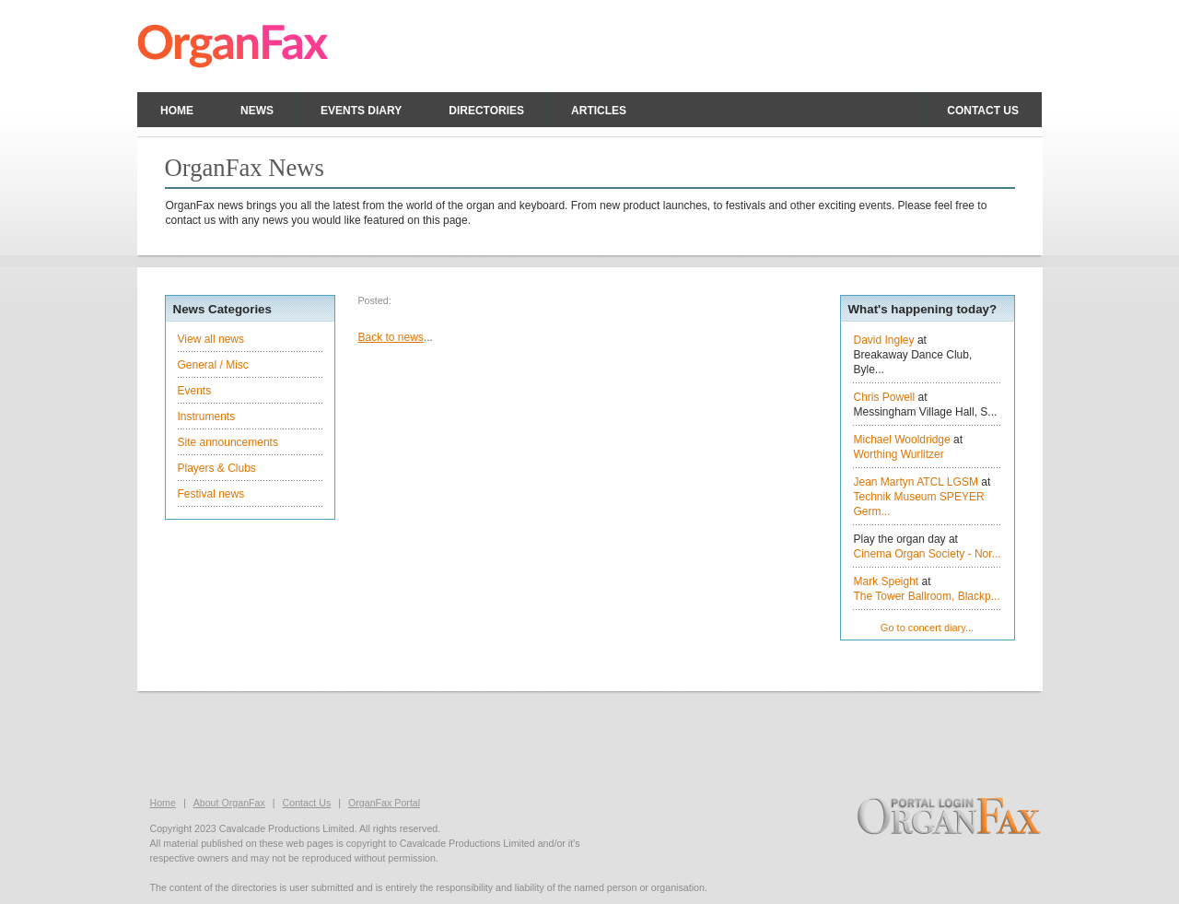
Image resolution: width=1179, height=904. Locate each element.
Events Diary (361, 110)
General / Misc (213, 364)
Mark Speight (886, 581)
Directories (486, 110)
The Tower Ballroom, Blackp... (927, 596)
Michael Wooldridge (902, 439)
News (257, 110)
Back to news (391, 337)
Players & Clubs (217, 468)
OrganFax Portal (384, 802)
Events (195, 390)
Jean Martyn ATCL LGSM (916, 481)
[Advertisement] (589, 741)
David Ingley (884, 340)
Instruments (207, 416)
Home (176, 110)
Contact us (983, 110)
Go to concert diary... (927, 627)
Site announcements (228, 442)
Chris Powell (885, 397)
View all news (211, 339)
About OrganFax (229, 802)
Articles (598, 110)
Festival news (211, 493)
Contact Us (307, 802)
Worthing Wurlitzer (899, 454)
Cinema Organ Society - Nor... (927, 553)
